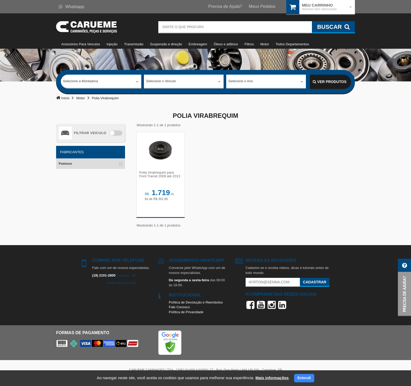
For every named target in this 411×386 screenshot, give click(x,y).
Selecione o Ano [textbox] (240, 82)
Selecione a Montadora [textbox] (80, 82)
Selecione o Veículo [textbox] (161, 82)
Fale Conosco (179, 308)
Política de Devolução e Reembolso (196, 303)
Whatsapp (71, 6)
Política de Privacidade (186, 313)
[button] (404, 288)
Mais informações (272, 378)
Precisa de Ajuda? (225, 6)
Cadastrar (314, 283)
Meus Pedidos (262, 6)
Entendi (304, 378)
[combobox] (101, 82)
